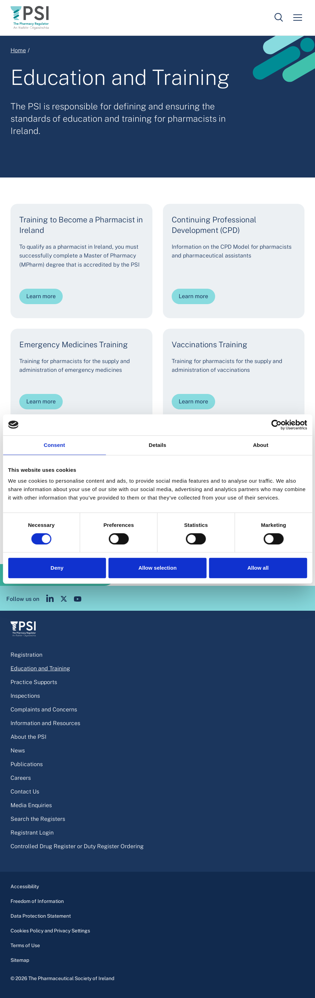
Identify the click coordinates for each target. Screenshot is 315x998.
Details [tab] (157, 445)
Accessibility (25, 886)
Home (18, 50)
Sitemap (20, 960)
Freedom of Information (37, 901)
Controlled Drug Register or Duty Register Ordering (77, 846)
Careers (21, 778)
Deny (56, 568)
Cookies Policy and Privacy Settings (50, 930)
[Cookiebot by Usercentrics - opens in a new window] (276, 425)
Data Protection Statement (41, 916)
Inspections (25, 695)
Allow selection (157, 568)
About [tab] (260, 445)
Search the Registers (38, 819)
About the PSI (28, 737)
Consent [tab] (54, 445)
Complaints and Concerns (44, 709)
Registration (26, 654)
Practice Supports (34, 682)
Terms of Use (25, 945)
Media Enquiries (31, 805)
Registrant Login (32, 832)
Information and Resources (45, 723)
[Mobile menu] (297, 18)
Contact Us (25, 791)
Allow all (258, 568)
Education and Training (40, 668)
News (18, 750)
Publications (27, 764)
